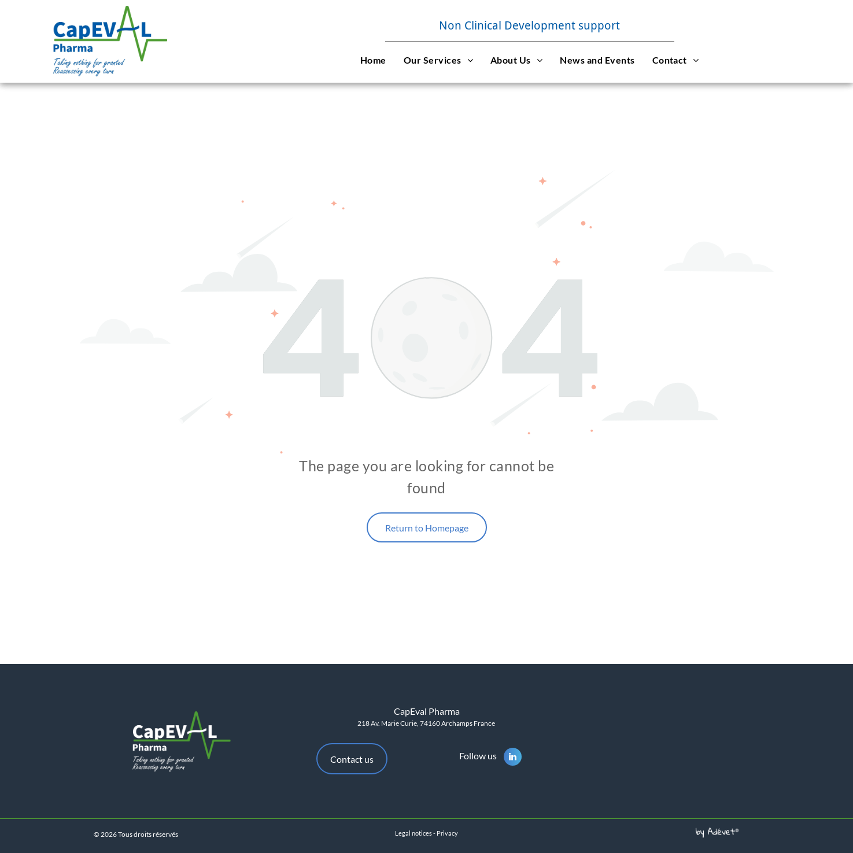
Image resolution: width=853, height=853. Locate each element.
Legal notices (413, 833)
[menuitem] (373, 59)
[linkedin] (513, 758)
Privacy (447, 833)
